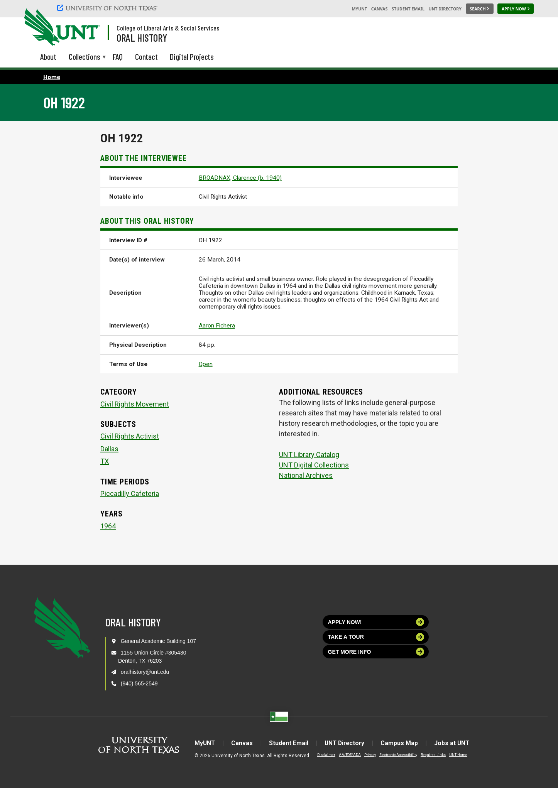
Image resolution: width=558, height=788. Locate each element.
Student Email (408, 9)
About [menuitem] (48, 56)
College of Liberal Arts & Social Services (168, 28)
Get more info (376, 652)
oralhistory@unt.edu (145, 672)
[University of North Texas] (108, 7)
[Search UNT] (480, 9)
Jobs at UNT (455, 743)
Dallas (109, 449)
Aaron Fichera (217, 325)
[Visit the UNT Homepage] (88, 28)
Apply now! (376, 622)
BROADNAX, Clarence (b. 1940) (240, 177)
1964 (108, 526)
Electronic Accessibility (394, 755)
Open (206, 364)
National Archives (306, 475)
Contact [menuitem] (146, 56)
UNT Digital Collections (314, 465)
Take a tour (376, 637)
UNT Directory (445, 9)
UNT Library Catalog (309, 455)
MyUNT (359, 9)
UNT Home (454, 755)
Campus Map (401, 743)
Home (51, 77)
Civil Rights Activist (129, 436)
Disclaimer (322, 755)
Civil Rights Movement (134, 404)
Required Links (428, 755)
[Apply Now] (515, 9)
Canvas (379, 9)
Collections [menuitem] (84, 57)
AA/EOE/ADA (346, 755)
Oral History (142, 37)
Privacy (366, 755)
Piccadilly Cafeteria (129, 493)
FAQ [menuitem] (118, 56)
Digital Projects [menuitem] (192, 56)
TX (104, 461)
